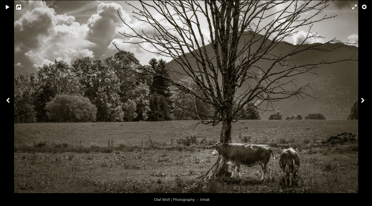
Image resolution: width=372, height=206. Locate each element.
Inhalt (205, 199)
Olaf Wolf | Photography (174, 199)
